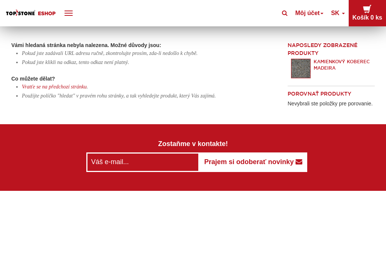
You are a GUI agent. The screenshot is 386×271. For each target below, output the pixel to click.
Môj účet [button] (319, 13)
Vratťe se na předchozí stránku (54, 87)
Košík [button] (370, 12)
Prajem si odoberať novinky (253, 162)
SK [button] (345, 13)
